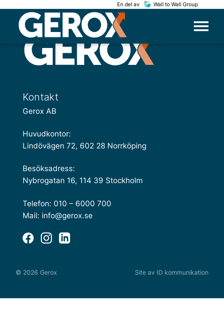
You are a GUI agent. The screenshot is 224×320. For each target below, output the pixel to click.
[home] (73, 26)
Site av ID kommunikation (171, 272)
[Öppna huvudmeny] (201, 26)
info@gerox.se (67, 215)
